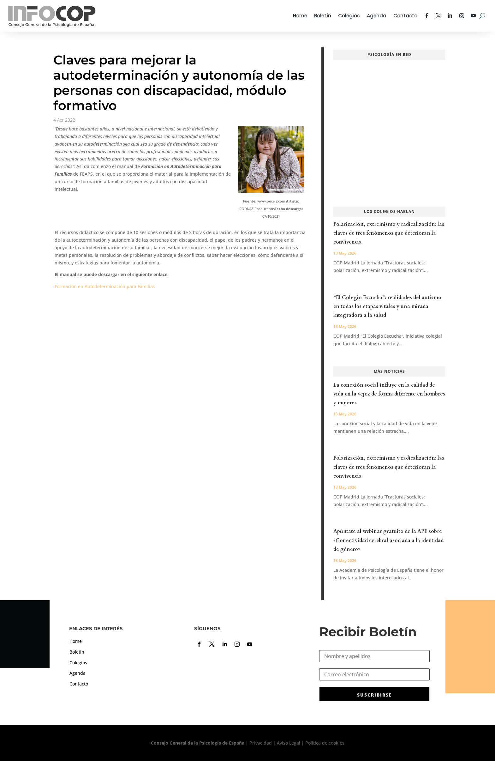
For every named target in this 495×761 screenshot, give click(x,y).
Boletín (322, 15)
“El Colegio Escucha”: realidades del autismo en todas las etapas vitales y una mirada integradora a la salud (387, 306)
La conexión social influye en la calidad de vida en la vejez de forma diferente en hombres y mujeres (389, 394)
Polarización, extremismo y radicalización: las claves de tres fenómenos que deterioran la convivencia (388, 233)
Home (300, 15)
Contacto (405, 15)
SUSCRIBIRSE (374, 695)
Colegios (349, 15)
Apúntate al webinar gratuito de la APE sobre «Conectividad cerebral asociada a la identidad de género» (388, 540)
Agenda (376, 15)
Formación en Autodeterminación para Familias (105, 286)
